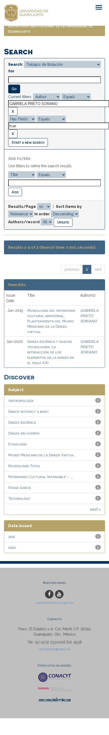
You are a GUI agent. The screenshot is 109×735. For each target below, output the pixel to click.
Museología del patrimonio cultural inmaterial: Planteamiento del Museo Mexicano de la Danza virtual (51, 321)
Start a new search (28, 142)
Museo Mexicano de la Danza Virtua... (42, 455)
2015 (11, 536)
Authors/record (24, 222)
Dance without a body (28, 411)
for (11, 71)
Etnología (17, 444)
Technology (19, 498)
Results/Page (22, 206)
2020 (12, 547)
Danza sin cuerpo (23, 433)
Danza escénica (22, 422)
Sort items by (69, 206)
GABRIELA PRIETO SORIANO (89, 315)
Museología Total (24, 465)
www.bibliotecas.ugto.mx (54, 603)
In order (42, 214)
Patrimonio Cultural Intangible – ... (40, 476)
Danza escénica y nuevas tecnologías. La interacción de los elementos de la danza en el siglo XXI (50, 352)
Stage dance (19, 487)
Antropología (21, 400)
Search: (15, 64)
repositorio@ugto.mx (54, 649)
